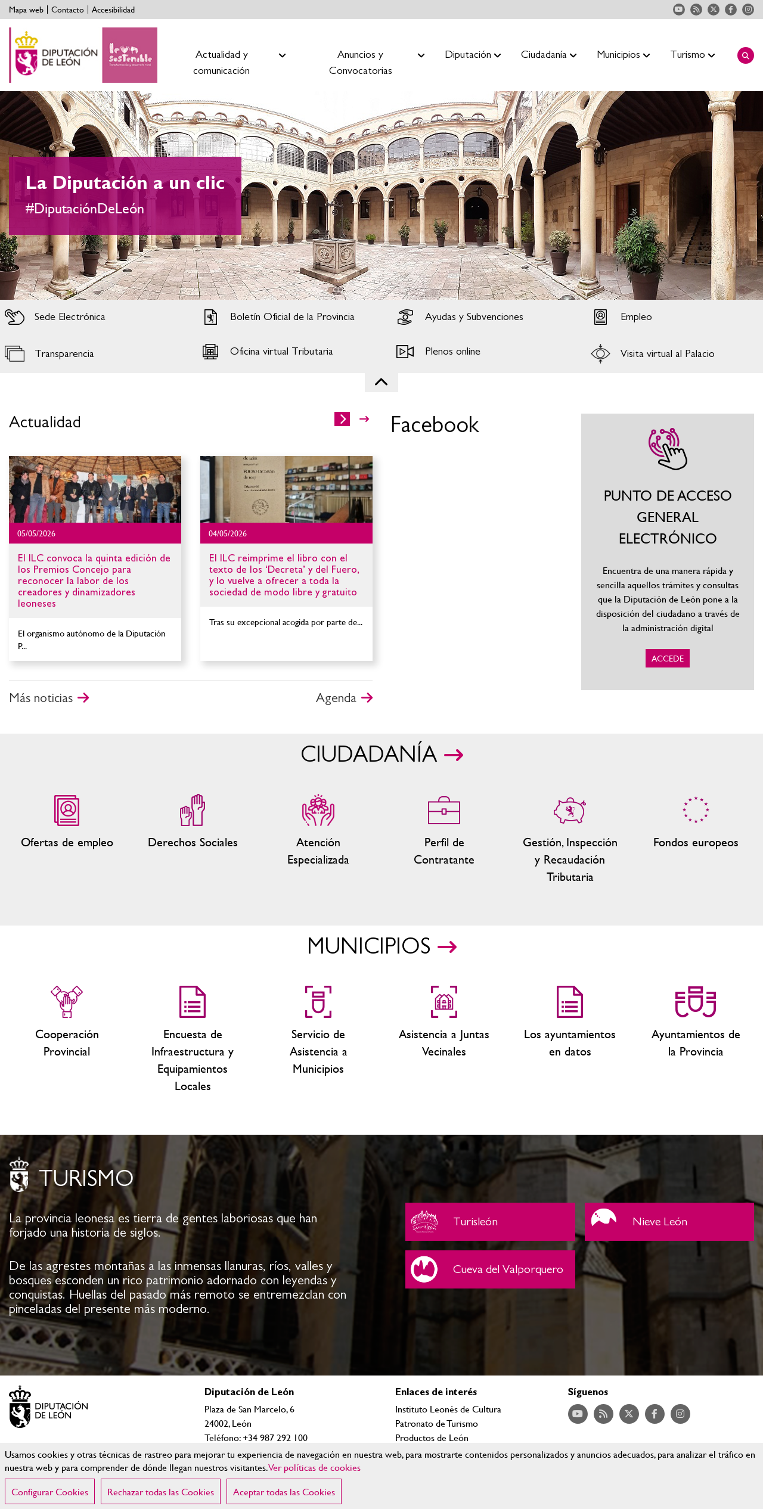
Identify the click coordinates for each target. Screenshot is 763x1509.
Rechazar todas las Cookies (160, 1491)
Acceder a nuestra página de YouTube (679, 9)
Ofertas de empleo (67, 839)
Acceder (89, 317)
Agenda (336, 697)
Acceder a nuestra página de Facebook (731, 9)
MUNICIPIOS (368, 947)
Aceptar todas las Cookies (284, 1491)
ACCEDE (667, 552)
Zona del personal (444, 839)
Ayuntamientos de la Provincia (696, 1040)
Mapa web (26, 9)
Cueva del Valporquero (490, 1269)
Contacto (67, 9)
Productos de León (432, 1437)
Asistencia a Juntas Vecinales (444, 1040)
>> (364, 419)
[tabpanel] (381, 195)
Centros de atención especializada (318, 839)
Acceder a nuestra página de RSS (696, 9)
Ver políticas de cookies (315, 1467)
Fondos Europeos (696, 839)
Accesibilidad (113, 9)
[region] (381, 1476)
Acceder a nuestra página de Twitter (713, 9)
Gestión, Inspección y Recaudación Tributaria (570, 839)
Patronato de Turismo (436, 1423)
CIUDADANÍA (368, 755)
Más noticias (41, 697)
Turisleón (490, 1222)
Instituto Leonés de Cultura (448, 1408)
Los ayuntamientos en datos (570, 1040)
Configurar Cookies (49, 1491)
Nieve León (670, 1222)
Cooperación (67, 1040)
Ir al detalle (95, 489)
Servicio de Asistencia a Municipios (318, 1040)
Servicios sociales (193, 839)
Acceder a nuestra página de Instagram (748, 9)
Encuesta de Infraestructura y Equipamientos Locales (193, 1040)
